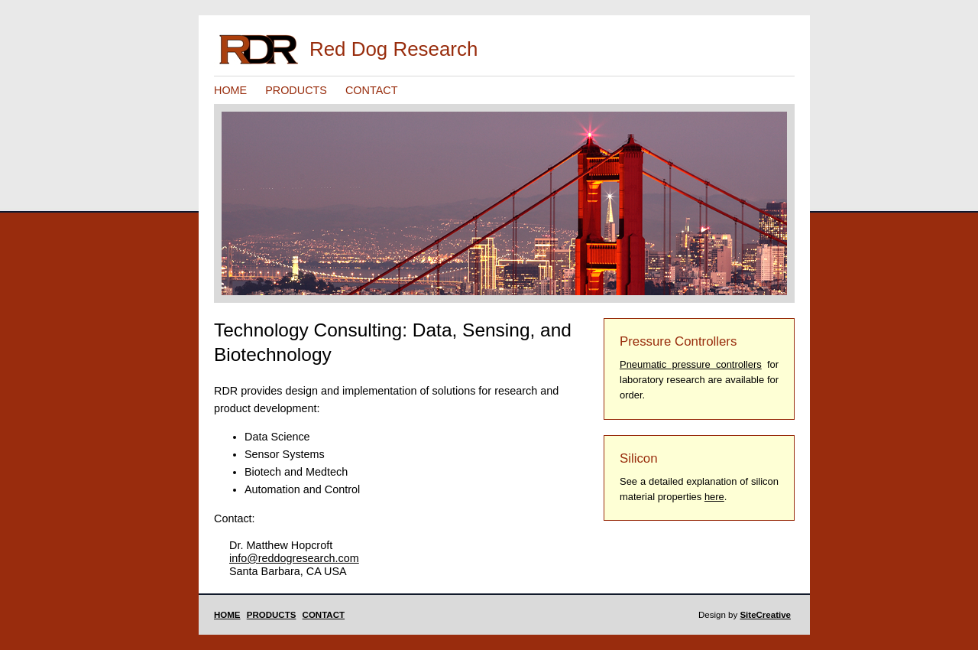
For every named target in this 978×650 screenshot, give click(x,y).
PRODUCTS (296, 90)
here (714, 496)
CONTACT (371, 90)
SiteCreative (765, 614)
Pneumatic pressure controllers (691, 364)
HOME (230, 90)
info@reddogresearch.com (294, 558)
